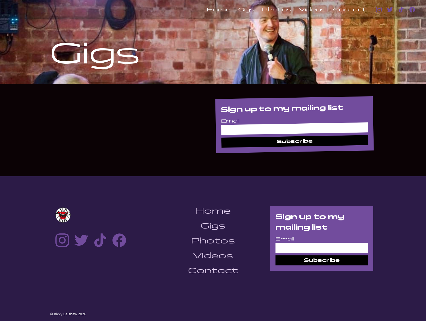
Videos (312, 9)
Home (219, 9)
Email (230, 121)
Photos (276, 9)
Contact (350, 9)
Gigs (246, 9)
